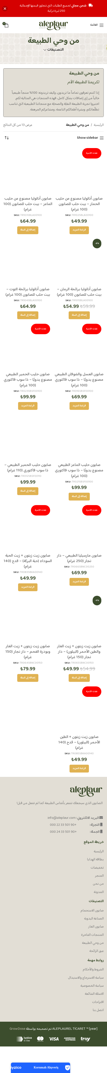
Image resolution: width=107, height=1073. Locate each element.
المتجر (99, 876)
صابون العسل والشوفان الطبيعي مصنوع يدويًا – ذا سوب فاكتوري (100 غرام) (79, 380)
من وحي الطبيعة (93, 943)
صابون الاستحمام (92, 910)
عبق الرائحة (96, 951)
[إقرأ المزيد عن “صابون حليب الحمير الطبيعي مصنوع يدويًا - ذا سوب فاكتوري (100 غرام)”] (27, 406)
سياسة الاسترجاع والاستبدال (86, 978)
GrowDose (17, 1029)
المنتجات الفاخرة (92, 935)
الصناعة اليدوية (94, 918)
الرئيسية (99, 125)
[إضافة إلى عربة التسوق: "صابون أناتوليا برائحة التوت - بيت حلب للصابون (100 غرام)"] (27, 315)
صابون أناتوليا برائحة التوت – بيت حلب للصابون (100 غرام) (27, 292)
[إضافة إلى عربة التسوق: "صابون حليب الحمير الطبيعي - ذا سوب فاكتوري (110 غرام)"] (27, 491)
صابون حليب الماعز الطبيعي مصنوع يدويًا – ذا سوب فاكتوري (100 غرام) (79, 470)
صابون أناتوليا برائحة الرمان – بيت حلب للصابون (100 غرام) (79, 292)
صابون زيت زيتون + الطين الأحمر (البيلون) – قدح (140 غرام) (79, 742)
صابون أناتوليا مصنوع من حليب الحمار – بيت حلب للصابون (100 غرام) (79, 204)
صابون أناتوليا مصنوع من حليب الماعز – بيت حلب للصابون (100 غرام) (27, 204)
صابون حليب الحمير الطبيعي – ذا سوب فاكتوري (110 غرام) (27, 468)
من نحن (98, 884)
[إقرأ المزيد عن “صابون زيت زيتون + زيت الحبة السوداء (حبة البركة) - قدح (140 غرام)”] (27, 587)
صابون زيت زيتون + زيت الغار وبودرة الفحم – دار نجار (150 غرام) (27, 652)
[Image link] (86, 791)
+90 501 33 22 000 (63, 825)
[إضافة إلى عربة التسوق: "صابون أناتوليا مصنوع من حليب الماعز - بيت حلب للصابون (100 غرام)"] (27, 230)
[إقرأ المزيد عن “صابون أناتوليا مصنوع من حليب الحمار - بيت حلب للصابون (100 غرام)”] (79, 230)
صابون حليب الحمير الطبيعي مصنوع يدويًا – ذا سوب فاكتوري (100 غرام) (28, 380)
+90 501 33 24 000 (63, 832)
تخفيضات (97, 868)
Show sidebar (87, 138)
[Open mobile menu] (97, 25)
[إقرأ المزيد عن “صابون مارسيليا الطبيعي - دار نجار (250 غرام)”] (79, 582)
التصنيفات (55, 50)
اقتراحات (98, 1002)
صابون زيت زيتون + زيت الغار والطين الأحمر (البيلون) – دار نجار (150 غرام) (79, 652)
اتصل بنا (98, 1010)
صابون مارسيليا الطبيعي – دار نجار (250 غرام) (79, 558)
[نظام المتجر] (6, 138)
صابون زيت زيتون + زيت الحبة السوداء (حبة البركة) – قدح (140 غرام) (28, 561)
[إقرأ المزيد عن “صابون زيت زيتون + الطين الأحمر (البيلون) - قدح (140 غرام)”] (79, 769)
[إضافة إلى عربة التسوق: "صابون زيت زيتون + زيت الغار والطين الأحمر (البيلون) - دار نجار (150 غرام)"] (79, 678)
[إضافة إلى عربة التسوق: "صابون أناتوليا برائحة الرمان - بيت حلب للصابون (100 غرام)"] (79, 315)
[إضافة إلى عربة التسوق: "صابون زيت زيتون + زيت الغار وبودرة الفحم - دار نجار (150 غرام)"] (27, 678)
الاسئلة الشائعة (94, 994)
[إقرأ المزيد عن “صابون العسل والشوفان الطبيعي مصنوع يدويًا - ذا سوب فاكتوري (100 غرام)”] (79, 406)
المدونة (99, 892)
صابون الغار (96, 926)
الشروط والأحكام (93, 969)
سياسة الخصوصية (92, 986)
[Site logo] (53, 25)
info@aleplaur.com (62, 818)
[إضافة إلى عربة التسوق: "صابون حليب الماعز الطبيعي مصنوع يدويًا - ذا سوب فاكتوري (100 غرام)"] (79, 497)
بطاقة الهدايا (95, 859)
